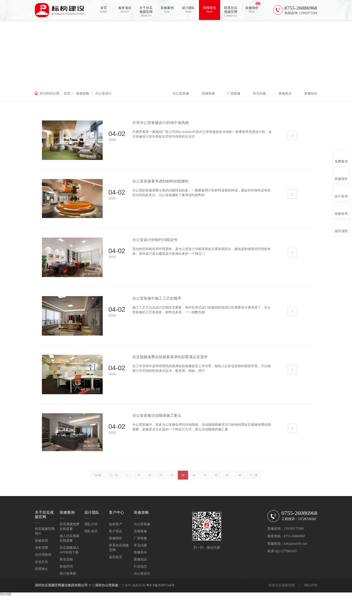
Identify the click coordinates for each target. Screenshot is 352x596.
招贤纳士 (41, 569)
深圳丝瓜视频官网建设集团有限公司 (61, 585)
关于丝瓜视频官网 (146, 11)
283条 (97, 478)
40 (194, 478)
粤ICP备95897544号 (160, 585)
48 (239, 478)
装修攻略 (82, 93)
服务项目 (125, 9)
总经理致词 (43, 554)
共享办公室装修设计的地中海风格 (160, 123)
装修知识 (310, 93)
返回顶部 (341, 231)
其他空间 (66, 566)
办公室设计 (103, 93)
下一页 (253, 478)
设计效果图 (68, 573)
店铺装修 (208, 93)
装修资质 (41, 540)
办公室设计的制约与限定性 (155, 240)
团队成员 (90, 531)
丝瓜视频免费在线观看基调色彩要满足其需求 (170, 357)
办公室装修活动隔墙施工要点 (156, 415)
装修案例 (167, 9)
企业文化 (41, 562)
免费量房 (341, 161)
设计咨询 (341, 196)
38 (171, 478)
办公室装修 (181, 93)
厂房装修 (233, 93)
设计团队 (188, 9)
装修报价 (252, 9)
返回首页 (115, 557)
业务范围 (41, 547)
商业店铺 (66, 559)
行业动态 (140, 566)
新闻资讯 (209, 9)
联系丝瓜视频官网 (231, 11)
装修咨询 (341, 213)
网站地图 (5, 594)
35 (138, 478)
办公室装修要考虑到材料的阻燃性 (160, 181)
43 (227, 478)
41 (205, 478)
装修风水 (285, 93)
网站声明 (310, 585)
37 (160, 478)
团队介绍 (90, 524)
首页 (104, 9)
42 (216, 478)
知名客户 (115, 524)
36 (149, 478)
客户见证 (115, 531)
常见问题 (259, 93)
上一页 (113, 478)
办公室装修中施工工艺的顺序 (156, 298)
